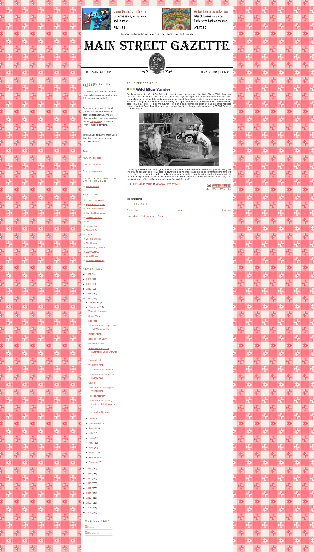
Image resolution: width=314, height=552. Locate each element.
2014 (89, 478)
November (94, 307)
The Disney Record (95, 247)
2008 (89, 507)
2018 (89, 293)
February (93, 457)
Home (179, 210)
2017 (89, 298)
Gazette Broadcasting (96, 213)
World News (92, 256)
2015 (89, 473)
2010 (89, 498)
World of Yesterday (221, 189)
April (91, 447)
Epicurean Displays (95, 204)
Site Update (92, 243)
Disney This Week (95, 200)
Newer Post (132, 210)
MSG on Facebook (92, 158)
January (93, 462)
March (92, 452)
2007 (89, 512)
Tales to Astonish (97, 396)
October (93, 418)
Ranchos (93, 321)
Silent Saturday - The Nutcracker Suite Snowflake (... (104, 351)
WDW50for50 (92, 252)
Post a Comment (139, 204)
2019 (89, 289)
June (91, 438)
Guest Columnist (94, 217)
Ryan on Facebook (92, 164)
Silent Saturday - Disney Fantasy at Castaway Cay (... (103, 403)
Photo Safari (92, 230)
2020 (89, 284)
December (94, 302)
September (94, 423)
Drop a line (95, 121)
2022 (89, 274)
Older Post (226, 210)
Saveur (92, 383)
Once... (89, 221)
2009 (89, 503)
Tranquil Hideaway (98, 311)
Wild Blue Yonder (97, 365)
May (91, 443)
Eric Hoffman (92, 186)
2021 (89, 279)
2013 (89, 483)
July (91, 433)
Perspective (92, 226)
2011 (89, 493)
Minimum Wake (96, 343)
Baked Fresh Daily (98, 339)
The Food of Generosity (100, 412)
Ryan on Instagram (92, 171)
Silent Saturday (93, 239)
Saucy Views (95, 316)
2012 (89, 488)
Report (89, 234)
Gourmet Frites (96, 360)
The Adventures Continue (101, 369)
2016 (89, 468)
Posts (89, 527)
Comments (92, 533)
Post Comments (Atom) (152, 216)
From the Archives (95, 208)
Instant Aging (95, 334)
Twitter (86, 151)
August (92, 428)
